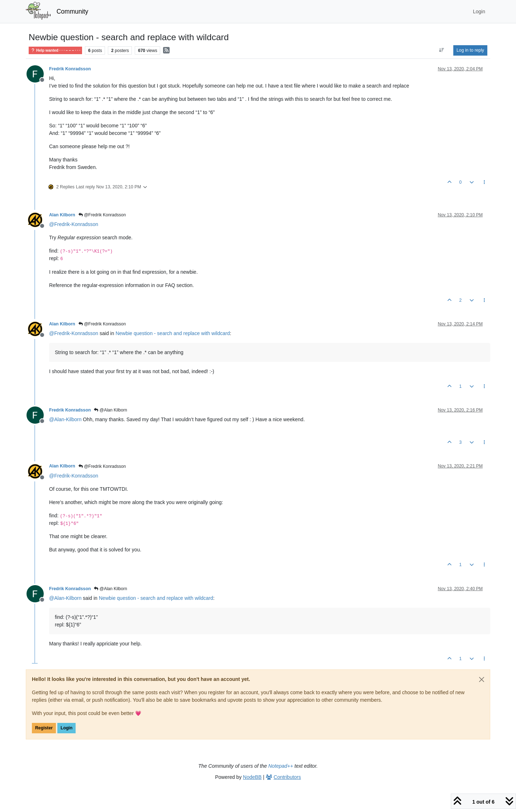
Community (73, 11)
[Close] (481, 679)
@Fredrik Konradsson (102, 214)
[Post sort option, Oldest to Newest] (442, 50)
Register (44, 727)
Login (66, 727)
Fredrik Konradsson (70, 68)
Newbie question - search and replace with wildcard (172, 333)
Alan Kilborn (62, 214)
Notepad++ (280, 766)
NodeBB (252, 777)
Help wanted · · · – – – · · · (55, 50)
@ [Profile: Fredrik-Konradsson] (73, 224)
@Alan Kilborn (110, 410)
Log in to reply (470, 50)
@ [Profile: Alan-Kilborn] (65, 419)
